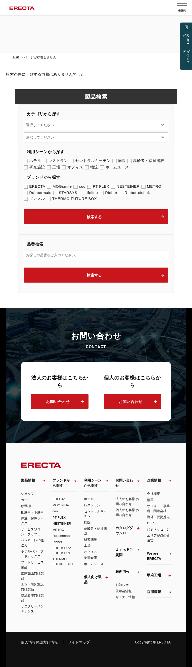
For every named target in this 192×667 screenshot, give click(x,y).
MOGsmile (59, 186)
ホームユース (114, 167)
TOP (15, 57)
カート (26, 500)
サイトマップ (79, 642)
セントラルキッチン (90, 160)
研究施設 (34, 167)
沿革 (150, 500)
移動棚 (26, 506)
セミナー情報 (125, 597)
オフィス (72, 167)
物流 (91, 167)
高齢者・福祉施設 (146, 160)
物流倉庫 (90, 558)
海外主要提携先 (158, 517)
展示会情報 (124, 591)
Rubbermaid (38, 192)
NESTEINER (125, 186)
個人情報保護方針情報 (39, 642)
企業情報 (154, 480)
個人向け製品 (93, 579)
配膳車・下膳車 (32, 512)
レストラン (55, 160)
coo (80, 186)
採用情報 (154, 592)
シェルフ (27, 494)
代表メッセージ (158, 529)
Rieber (109, 192)
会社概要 (153, 494)
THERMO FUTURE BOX (72, 198)
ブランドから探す (61, 483)
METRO (152, 186)
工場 (53, 167)
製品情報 (28, 480)
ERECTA (34, 186)
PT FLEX (98, 186)
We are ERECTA (154, 556)
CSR (150, 523)
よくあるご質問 (124, 552)
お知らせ (122, 585)
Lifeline (88, 192)
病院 (119, 160)
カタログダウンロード (124, 530)
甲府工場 (154, 575)
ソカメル (34, 198)
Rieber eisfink (134, 192)
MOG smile (60, 505)
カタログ (186, 49)
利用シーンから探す (93, 483)
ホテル (32, 160)
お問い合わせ (58, 401)
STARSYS (65, 192)
